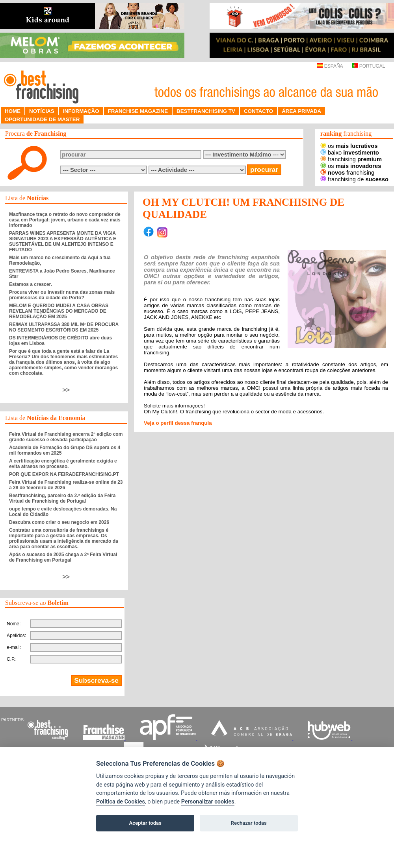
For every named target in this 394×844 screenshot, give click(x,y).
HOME (12, 111)
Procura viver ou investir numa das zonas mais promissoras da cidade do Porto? (62, 294)
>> (66, 390)
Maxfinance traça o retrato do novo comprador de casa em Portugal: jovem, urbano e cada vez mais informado (65, 220)
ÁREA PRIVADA (301, 111)
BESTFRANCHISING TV (206, 111)
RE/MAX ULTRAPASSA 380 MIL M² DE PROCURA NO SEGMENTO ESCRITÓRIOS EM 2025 (64, 327)
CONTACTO (258, 111)
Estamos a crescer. (30, 284)
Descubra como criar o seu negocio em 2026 (59, 522)
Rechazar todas (249, 823)
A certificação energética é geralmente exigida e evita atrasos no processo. (63, 463)
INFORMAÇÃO (81, 111)
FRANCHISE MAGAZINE (138, 111)
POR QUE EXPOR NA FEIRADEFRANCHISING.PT (64, 474)
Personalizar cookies (207, 801)
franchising (351, 159)
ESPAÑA (329, 66)
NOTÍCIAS (41, 111)
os (348, 146)
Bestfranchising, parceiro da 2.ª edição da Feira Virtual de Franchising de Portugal (62, 498)
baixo (349, 152)
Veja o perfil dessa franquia (178, 423)
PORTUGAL (368, 66)
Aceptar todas (145, 823)
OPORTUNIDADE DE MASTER (42, 119)
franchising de (354, 179)
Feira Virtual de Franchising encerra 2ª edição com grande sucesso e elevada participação (66, 436)
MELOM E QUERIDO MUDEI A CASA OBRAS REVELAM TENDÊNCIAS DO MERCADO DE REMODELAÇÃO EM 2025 (58, 311)
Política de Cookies (120, 801)
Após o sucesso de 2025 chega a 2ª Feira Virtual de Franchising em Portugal (63, 557)
